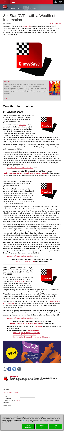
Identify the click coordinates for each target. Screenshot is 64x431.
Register (18, 400)
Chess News (15, 8)
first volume (22, 125)
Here (24, 420)
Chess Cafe (27, 26)
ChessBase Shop (33, 331)
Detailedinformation (28, 426)
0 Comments (57, 23)
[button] (13, 2)
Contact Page (38, 326)
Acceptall (55, 426)
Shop (4, 2)
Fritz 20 (7, 81)
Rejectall (42, 426)
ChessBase (14, 376)
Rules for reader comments (10, 392)
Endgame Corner (19, 281)
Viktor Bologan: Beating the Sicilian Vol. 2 (26, 333)
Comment (6, 403)
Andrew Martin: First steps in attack (24, 335)
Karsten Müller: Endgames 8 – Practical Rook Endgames (31, 337)
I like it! (51, 23)
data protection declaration (47, 422)
